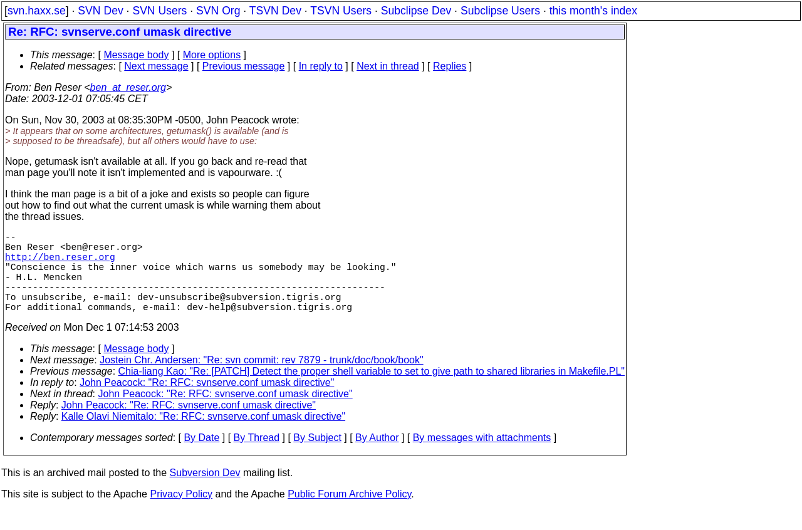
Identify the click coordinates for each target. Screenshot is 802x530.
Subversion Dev (205, 492)
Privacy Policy (181, 514)
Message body (136, 54)
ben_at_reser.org (128, 87)
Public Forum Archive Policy (349, 514)
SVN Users (159, 10)
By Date (201, 457)
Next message (156, 66)
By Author (376, 457)
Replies (449, 66)
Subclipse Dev (416, 10)
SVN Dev (100, 10)
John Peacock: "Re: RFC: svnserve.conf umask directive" (207, 402)
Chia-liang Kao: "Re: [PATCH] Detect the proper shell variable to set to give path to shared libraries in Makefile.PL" (371, 391)
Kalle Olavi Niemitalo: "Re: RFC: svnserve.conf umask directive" (203, 436)
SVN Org (218, 10)
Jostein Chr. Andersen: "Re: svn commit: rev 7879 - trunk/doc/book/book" (262, 380)
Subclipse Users (500, 10)
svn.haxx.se (37, 10)
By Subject (317, 457)
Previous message (243, 66)
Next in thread (388, 66)
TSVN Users (341, 10)
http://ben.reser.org (60, 263)
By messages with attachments (482, 457)
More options (212, 54)
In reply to (321, 66)
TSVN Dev (275, 10)
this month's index (593, 10)
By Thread (257, 457)
